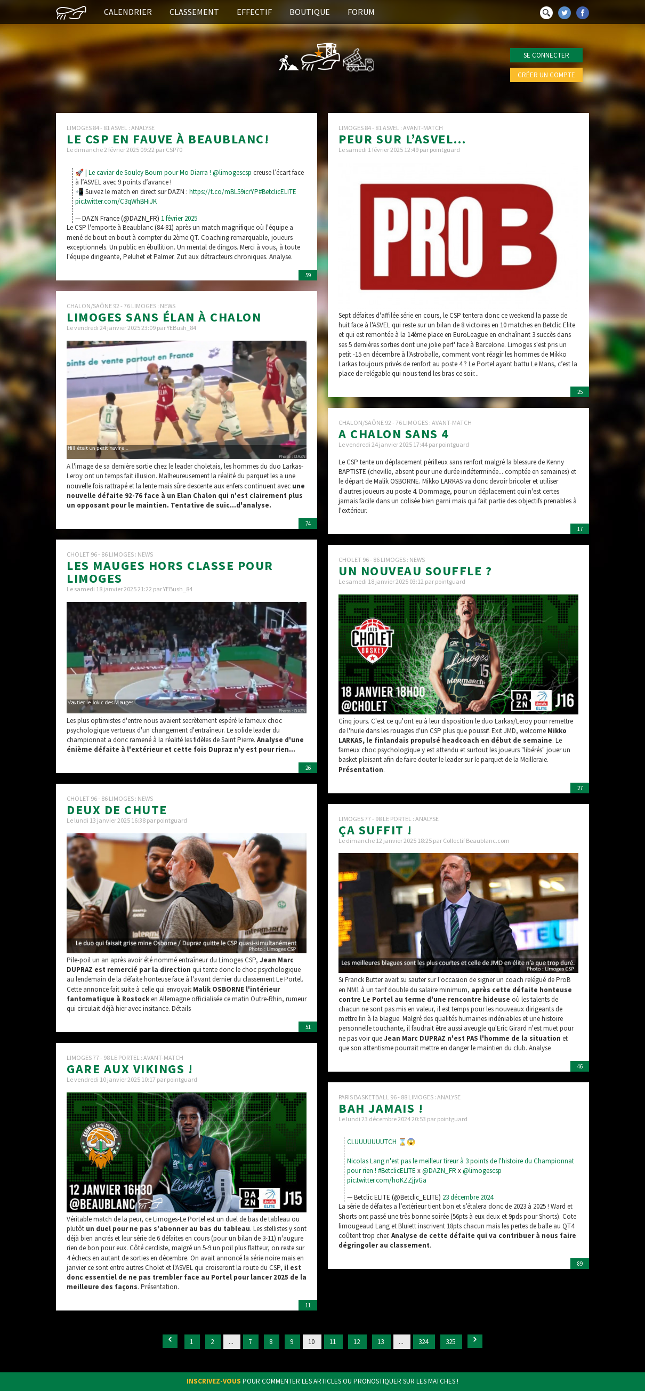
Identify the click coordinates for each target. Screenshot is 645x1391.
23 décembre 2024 (467, 1197)
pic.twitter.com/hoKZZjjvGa (386, 1180)
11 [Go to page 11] (333, 1341)
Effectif (254, 11)
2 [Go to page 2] (213, 1341)
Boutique (309, 11)
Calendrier (128, 11)
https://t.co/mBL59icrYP (224, 191)
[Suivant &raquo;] (474, 1341)
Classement (194, 11)
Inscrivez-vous (214, 1381)
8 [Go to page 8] (271, 1341)
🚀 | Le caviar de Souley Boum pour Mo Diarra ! (144, 172)
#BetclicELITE (277, 191)
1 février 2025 (179, 218)
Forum (361, 11)
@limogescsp (232, 172)
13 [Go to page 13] (381, 1341)
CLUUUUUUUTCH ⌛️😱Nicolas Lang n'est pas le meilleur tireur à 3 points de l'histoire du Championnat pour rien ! (460, 1156)
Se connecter (546, 55)
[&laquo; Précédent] (170, 1341)
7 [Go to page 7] (250, 1341)
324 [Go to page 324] (424, 1341)
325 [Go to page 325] (451, 1341)
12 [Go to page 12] (357, 1341)
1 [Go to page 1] (192, 1341)
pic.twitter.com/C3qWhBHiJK (116, 201)
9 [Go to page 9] (292, 1341)
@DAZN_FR (439, 1170)
